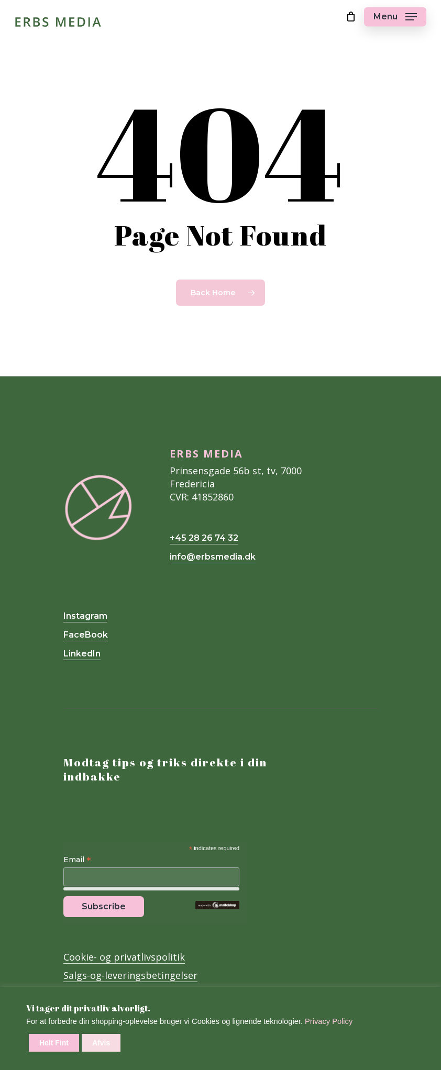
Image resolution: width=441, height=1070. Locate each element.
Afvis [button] (101, 1043)
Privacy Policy (328, 1021)
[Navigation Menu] (395, 17)
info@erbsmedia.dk (213, 557)
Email (77, 860)
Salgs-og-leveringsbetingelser (130, 975)
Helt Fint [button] (54, 1043)
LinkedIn (82, 654)
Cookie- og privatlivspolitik (124, 957)
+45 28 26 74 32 (204, 538)
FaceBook (85, 635)
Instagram (85, 616)
